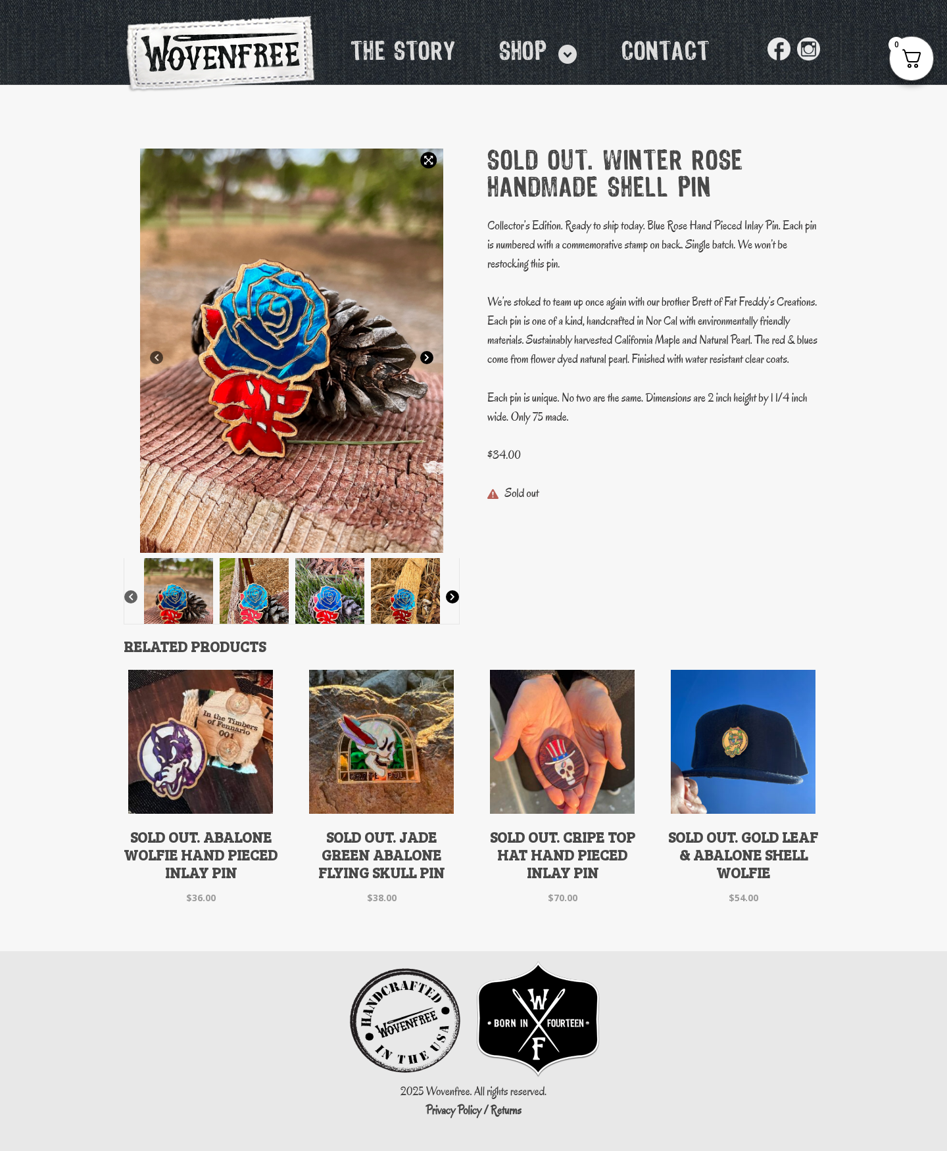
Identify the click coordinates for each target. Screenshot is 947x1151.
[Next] (426, 358)
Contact (665, 52)
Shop (523, 52)
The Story (403, 52)
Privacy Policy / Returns (473, 1110)
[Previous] (156, 358)
